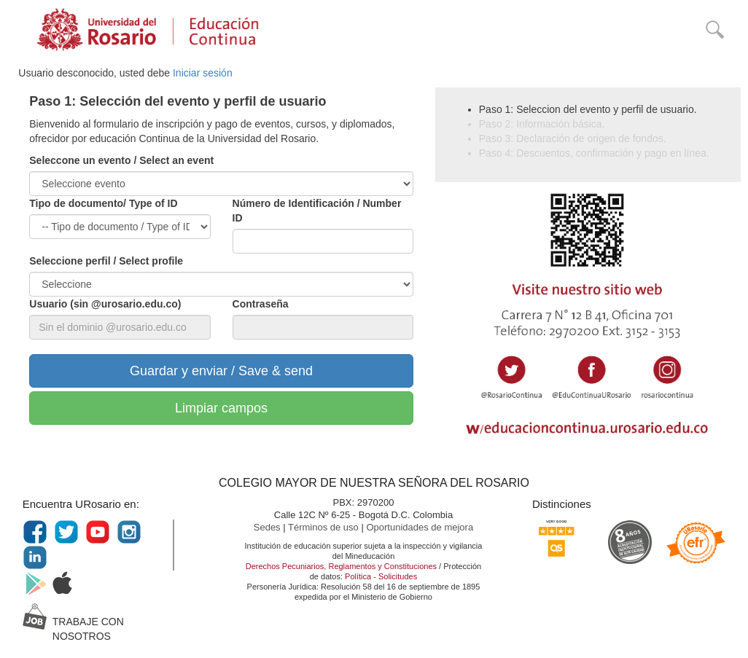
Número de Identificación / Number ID (317, 210)
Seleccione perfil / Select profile (106, 261)
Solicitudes (397, 576)
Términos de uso (324, 527)
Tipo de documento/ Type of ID (103, 203)
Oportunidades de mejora (419, 527)
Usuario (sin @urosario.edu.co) (105, 304)
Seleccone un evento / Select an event (121, 160)
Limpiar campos (221, 408)
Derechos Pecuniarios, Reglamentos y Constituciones (341, 566)
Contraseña (261, 304)
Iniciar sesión (203, 73)
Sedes (268, 527)
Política (358, 576)
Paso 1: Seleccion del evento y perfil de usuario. (588, 109)
